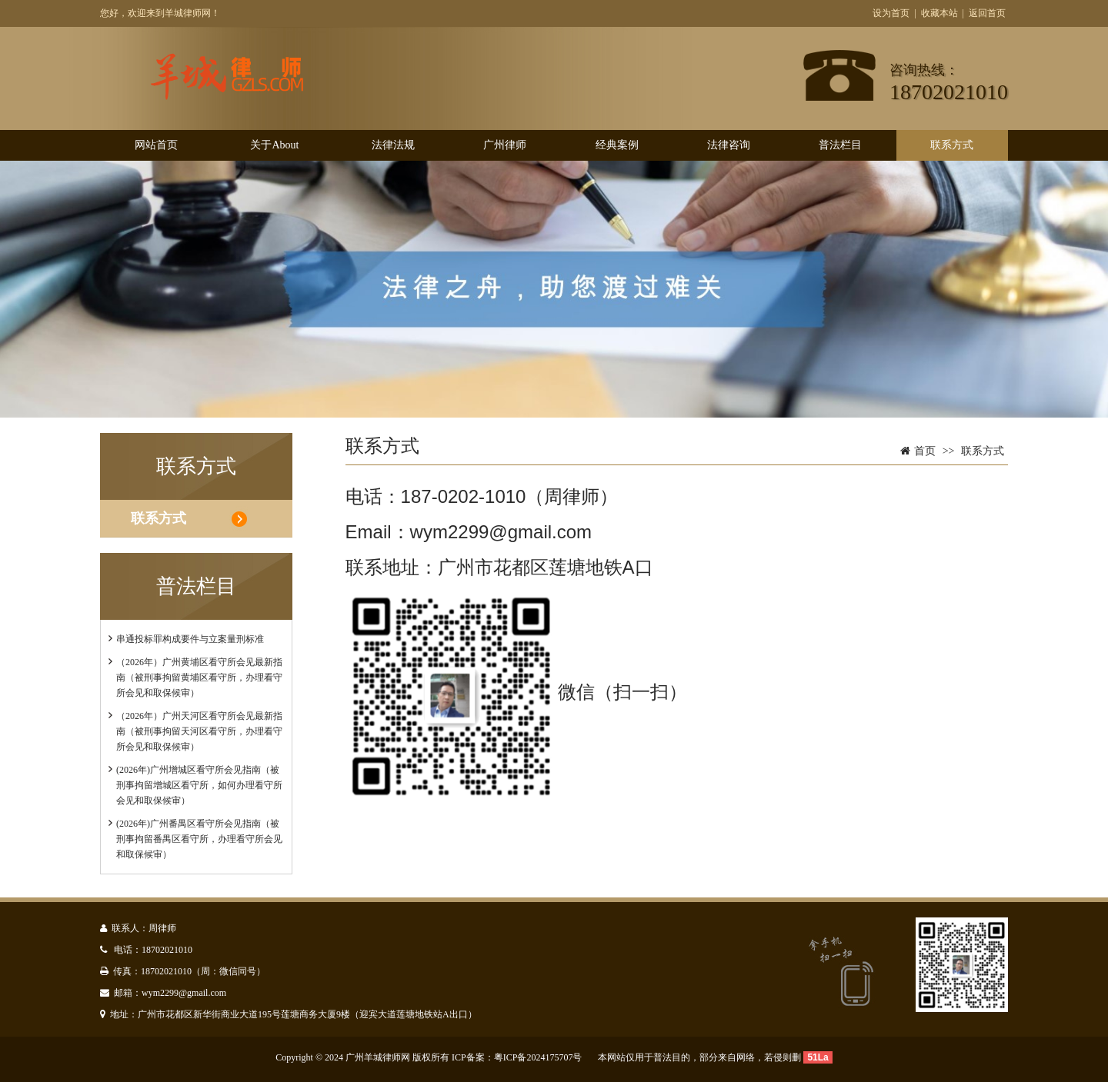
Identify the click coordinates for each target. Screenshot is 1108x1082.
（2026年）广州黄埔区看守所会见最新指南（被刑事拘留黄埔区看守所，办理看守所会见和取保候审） (199, 677)
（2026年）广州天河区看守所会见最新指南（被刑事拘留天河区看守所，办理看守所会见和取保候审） (199, 731)
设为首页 (891, 13)
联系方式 (951, 145)
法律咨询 (728, 145)
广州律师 (504, 145)
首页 (925, 451)
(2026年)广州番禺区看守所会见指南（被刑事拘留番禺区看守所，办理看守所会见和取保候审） (199, 839)
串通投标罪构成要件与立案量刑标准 (190, 639)
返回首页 (987, 13)
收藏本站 (939, 13)
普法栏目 (840, 145)
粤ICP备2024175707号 (538, 1057)
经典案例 (617, 145)
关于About (274, 145)
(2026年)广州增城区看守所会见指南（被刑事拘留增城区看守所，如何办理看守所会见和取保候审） (199, 785)
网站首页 (156, 145)
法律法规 (393, 145)
